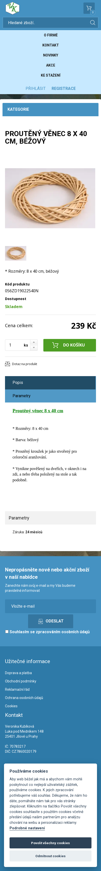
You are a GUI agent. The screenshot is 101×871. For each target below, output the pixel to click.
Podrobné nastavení (27, 828)
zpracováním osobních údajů (63, 631)
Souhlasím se (47, 631)
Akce (50, 65)
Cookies (11, 706)
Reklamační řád (17, 689)
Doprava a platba (18, 673)
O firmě (51, 35)
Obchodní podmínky (20, 681)
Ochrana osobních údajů (24, 698)
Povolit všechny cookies (50, 843)
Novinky (50, 55)
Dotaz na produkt (24, 364)
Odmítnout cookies (50, 856)
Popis (18, 382)
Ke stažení (50, 75)
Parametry (22, 395)
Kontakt (50, 45)
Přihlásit (36, 88)
